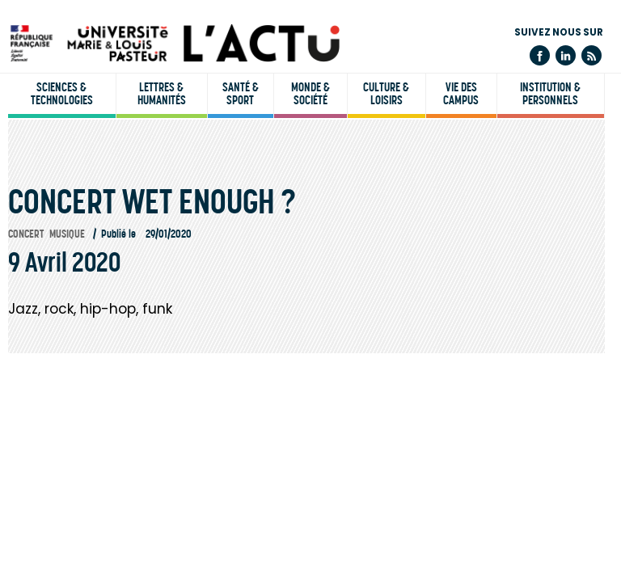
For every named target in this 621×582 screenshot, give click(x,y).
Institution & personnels (550, 94)
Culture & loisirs (386, 94)
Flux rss (591, 55)
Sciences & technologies (62, 94)
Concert (26, 234)
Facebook (540, 55)
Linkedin (566, 55)
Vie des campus (461, 94)
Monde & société (310, 94)
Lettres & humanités (161, 94)
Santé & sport (240, 94)
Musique (67, 234)
